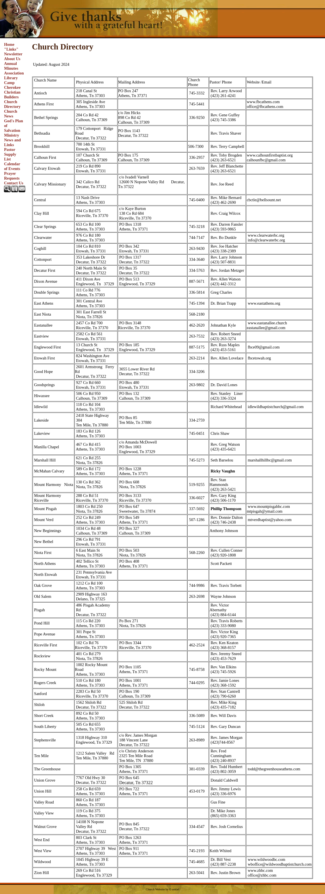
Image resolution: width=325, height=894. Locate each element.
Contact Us (13, 183)
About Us (12, 58)
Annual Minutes (11, 66)
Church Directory (12, 104)
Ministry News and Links (12, 140)
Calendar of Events (12, 166)
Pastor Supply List (10, 154)
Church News (10, 113)
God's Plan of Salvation (13, 126)
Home (9, 44)
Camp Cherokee (12, 85)
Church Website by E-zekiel (162, 889)
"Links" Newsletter (13, 51)
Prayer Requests (11, 175)
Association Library (14, 75)
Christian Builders (12, 94)
